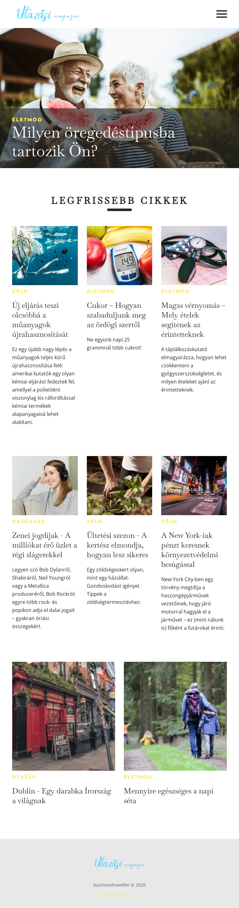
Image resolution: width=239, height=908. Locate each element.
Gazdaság (28, 521)
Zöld (20, 291)
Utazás (24, 777)
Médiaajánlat (119, 895)
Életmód (27, 120)
